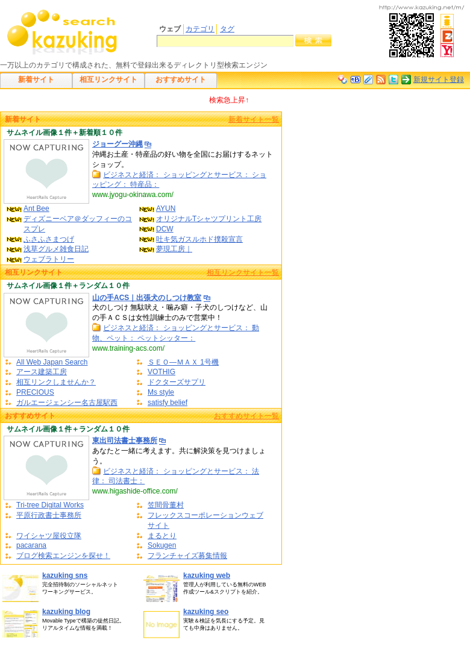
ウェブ (170, 29)
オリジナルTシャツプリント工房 (209, 219)
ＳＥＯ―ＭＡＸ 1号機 (183, 362)
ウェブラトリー (49, 259)
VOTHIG (161, 372)
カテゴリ (200, 29)
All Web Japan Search (52, 362)
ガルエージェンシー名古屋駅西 (67, 402)
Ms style (161, 392)
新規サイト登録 (438, 79)
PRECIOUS (35, 392)
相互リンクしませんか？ (56, 382)
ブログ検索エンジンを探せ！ (63, 555)
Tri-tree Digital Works (50, 505)
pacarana (31, 545)
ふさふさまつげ (49, 239)
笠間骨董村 (166, 505)
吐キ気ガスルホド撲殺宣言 (199, 239)
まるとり (162, 535)
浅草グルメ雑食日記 (56, 249)
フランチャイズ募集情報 (187, 555)
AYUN (165, 208)
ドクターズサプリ (176, 382)
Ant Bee (36, 208)
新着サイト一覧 (253, 119)
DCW (165, 229)
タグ (227, 29)
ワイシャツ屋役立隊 (48, 535)
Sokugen (162, 545)
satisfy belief (167, 402)
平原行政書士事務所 (48, 515)
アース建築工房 (41, 372)
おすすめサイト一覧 (246, 416)
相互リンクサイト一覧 (243, 272)
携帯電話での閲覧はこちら (422, 31)
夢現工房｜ (174, 249)
